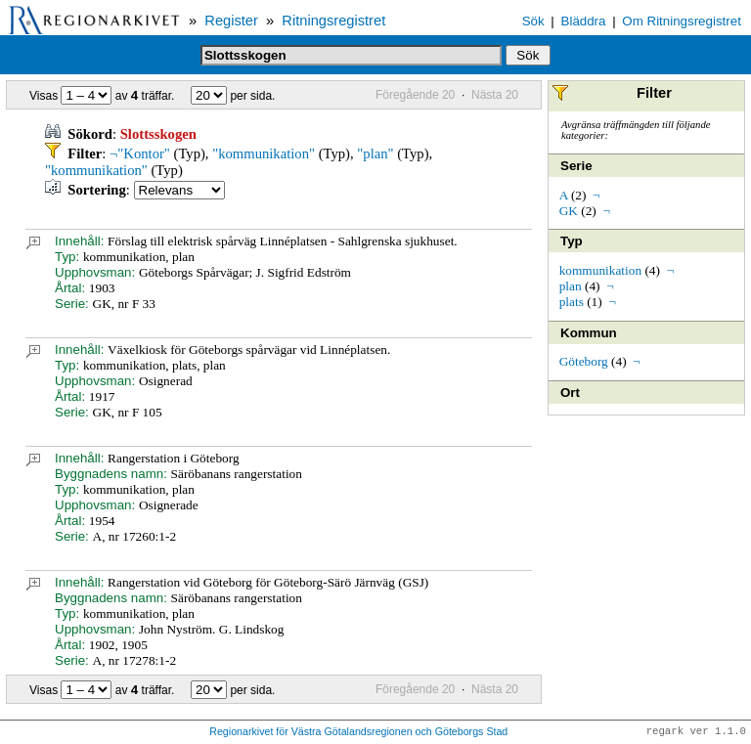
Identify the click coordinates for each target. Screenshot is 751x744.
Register (231, 20)
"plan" (375, 153)
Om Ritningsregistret (681, 21)
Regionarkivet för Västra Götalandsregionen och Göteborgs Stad (358, 732)
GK (568, 210)
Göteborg (583, 361)
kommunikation (600, 270)
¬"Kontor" (140, 153)
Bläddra (583, 21)
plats (571, 301)
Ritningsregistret (333, 20)
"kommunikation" (263, 153)
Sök (533, 21)
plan (570, 286)
